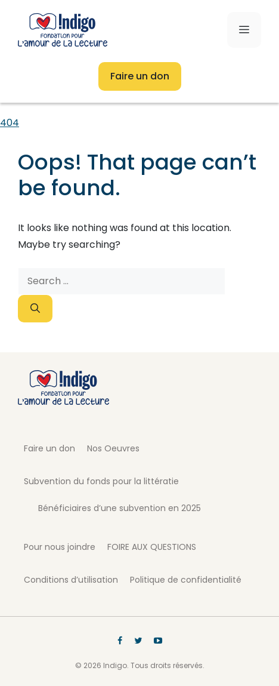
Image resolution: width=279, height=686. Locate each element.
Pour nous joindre (59, 547)
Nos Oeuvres (113, 448)
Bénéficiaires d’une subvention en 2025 (119, 508)
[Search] (35, 308)
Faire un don (139, 76)
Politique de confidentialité (185, 580)
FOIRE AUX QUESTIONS (151, 547)
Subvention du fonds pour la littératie (101, 481)
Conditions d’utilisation (71, 580)
